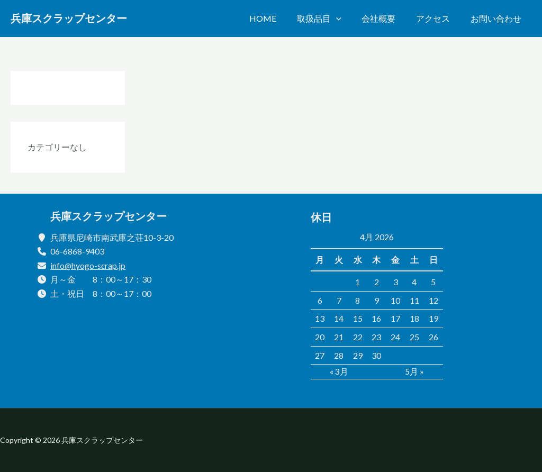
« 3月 (339, 371)
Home (278, 18)
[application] (348, 18)
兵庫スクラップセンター (69, 18)
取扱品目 (331, 18)
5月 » (414, 371)
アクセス (438, 18)
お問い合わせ (497, 18)
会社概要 (387, 18)
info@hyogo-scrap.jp (88, 265)
